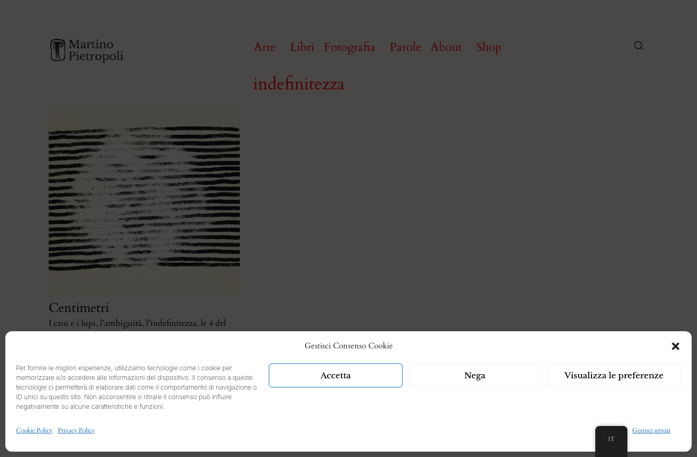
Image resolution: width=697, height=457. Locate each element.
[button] (675, 346)
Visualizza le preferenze (614, 375)
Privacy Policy (76, 430)
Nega (475, 375)
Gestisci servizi (651, 430)
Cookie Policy (34, 430)
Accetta (336, 375)
